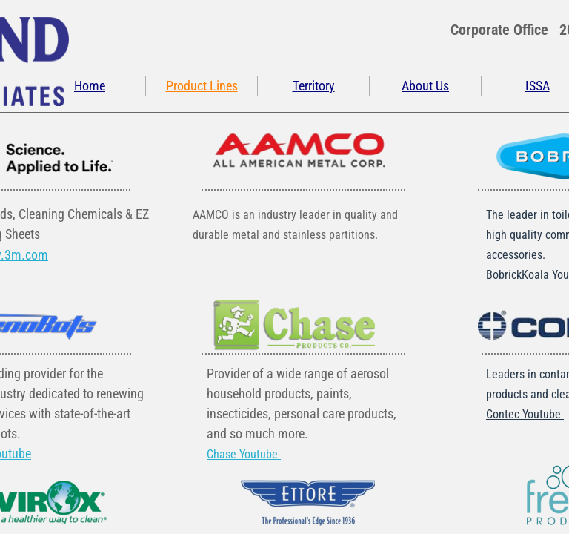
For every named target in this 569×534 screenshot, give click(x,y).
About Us (425, 85)
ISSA (537, 85)
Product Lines (202, 85)
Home (89, 85)
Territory (314, 85)
